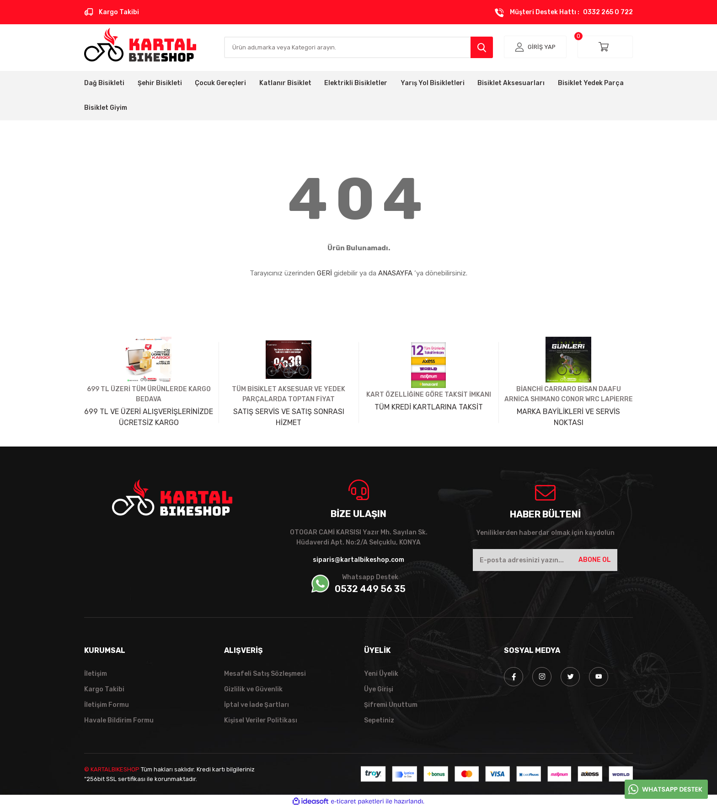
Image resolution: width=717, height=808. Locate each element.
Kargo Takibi (104, 689)
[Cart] (605, 47)
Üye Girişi (379, 689)
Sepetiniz (379, 720)
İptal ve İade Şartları (257, 705)
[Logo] (140, 45)
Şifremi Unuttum (391, 705)
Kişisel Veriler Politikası (261, 720)
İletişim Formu (106, 705)
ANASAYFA (395, 273)
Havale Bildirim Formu (119, 720)
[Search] (358, 47)
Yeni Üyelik (381, 674)
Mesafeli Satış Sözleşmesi (265, 674)
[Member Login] (535, 47)
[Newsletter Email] (545, 560)
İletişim (95, 674)
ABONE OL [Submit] (594, 560)
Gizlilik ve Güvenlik (253, 689)
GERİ (324, 273)
